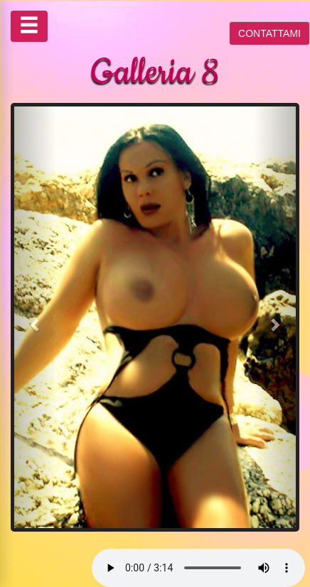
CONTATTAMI (269, 33)
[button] (35, 317)
